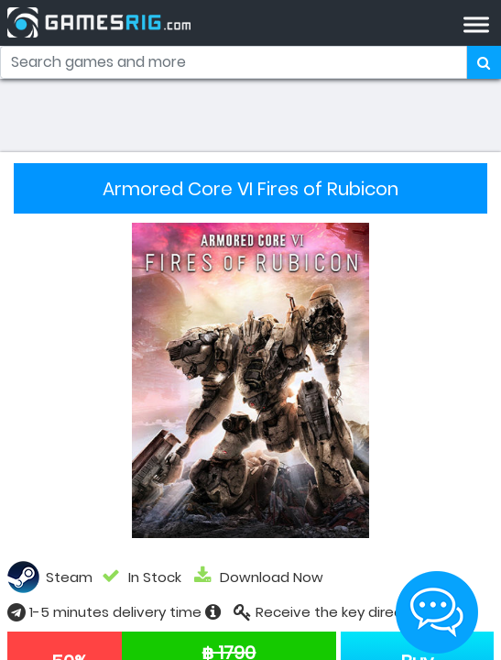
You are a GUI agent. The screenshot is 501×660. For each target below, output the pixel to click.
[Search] (233, 62)
